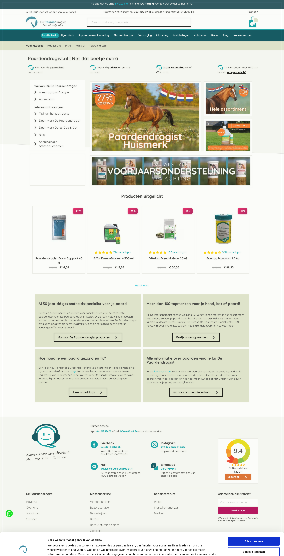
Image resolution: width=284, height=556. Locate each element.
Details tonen (195, 548)
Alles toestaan (254, 519)
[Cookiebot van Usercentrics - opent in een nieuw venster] (23, 549)
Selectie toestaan (254, 530)
